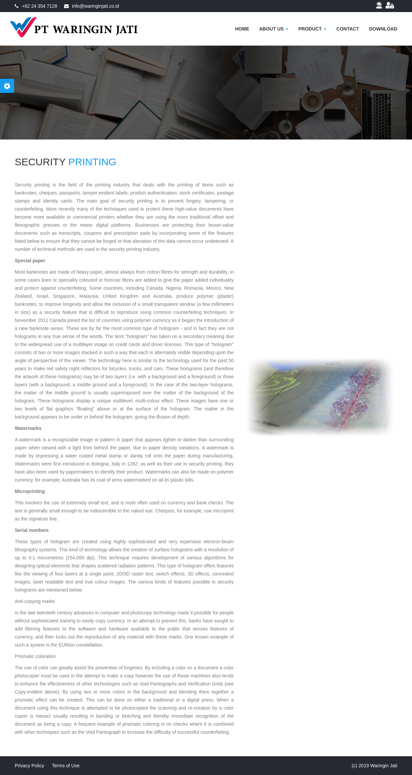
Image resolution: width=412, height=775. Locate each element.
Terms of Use (66, 765)
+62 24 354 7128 (39, 6)
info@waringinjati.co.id (95, 6)
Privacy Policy (29, 765)
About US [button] (273, 29)
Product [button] (312, 29)
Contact (348, 29)
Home (242, 29)
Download (383, 29)
